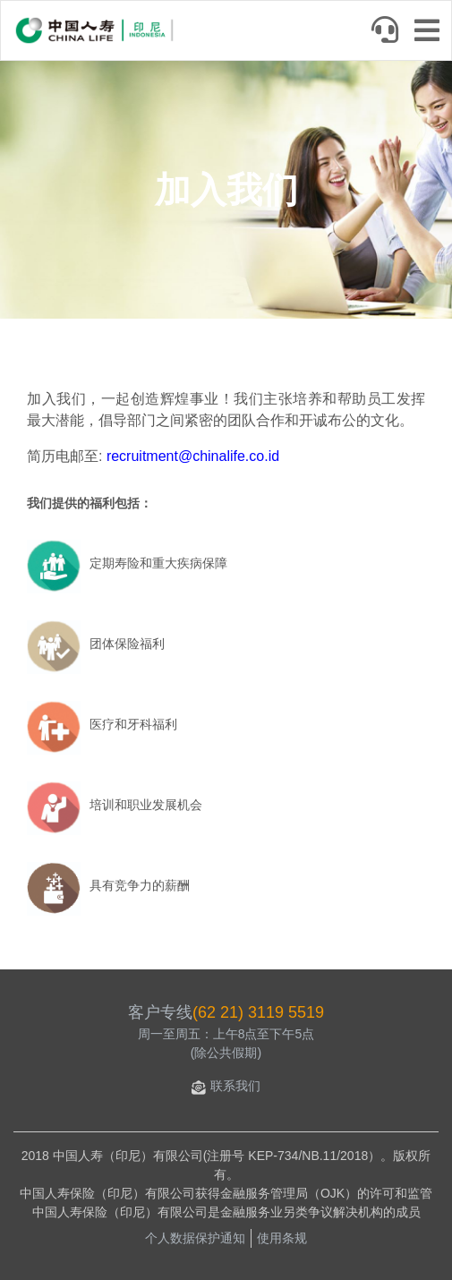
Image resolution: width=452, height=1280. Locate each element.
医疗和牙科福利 (133, 724)
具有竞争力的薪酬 (140, 885)
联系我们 (226, 1086)
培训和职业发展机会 (146, 805)
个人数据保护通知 (195, 1238)
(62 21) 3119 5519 (258, 1012)
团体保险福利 (127, 643)
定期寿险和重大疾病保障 (158, 563)
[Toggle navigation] (432, 32)
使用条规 (282, 1238)
